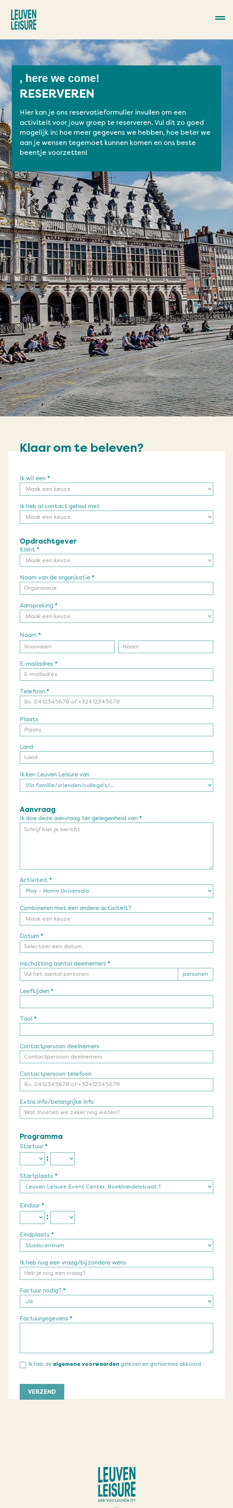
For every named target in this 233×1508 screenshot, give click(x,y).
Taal (28, 1019)
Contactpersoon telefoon (55, 1074)
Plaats (29, 720)
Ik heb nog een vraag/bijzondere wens (73, 1263)
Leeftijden (37, 991)
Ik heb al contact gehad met (60, 506)
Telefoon (34, 692)
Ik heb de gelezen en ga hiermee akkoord (110, 1364)
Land (26, 747)
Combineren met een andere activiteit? (75, 908)
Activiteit (36, 880)
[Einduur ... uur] (32, 1217)
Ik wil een (35, 478)
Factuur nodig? (43, 1291)
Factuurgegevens (46, 1319)
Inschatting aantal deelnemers (65, 964)
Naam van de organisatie (57, 578)
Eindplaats (37, 1235)
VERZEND (42, 1391)
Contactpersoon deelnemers (59, 1047)
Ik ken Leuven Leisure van (54, 775)
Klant (29, 550)
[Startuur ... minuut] (62, 1158)
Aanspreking (39, 606)
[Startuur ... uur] (32, 1158)
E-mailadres (39, 664)
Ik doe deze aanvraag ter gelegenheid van (81, 818)
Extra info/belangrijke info (57, 1102)
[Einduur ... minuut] (62, 1217)
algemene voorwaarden (86, 1364)
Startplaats (39, 1176)
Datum (31, 936)
